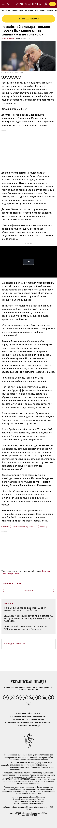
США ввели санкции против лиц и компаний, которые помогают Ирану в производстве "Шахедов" (28, 618)
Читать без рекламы (28, 18)
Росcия (42, 526)
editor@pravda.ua (36, 803)
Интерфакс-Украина (39, 767)
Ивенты (49, 11)
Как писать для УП (43, 722)
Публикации (17, 11)
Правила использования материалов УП (28, 716)
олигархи (32, 526)
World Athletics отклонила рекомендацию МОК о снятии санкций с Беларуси (26, 627)
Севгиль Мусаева (36, 799)
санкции (6, 526)
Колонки (29, 11)
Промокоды (34, 725)
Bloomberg (20, 109)
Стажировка (21, 725)
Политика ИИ (18, 719)
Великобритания (19, 526)
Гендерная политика (35, 719)
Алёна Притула (38, 801)
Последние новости (14, 643)
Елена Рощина (7, 38)
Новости (6, 11)
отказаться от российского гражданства (24, 520)
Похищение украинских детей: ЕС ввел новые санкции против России (25, 609)
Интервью (39, 11)
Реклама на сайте (24, 713)
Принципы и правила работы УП (19, 722)
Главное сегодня (12, 583)
